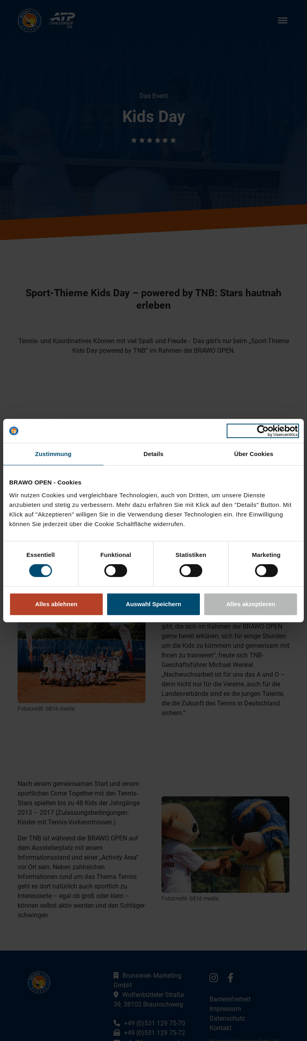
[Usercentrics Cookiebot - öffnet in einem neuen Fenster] (263, 431)
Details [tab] (153, 453)
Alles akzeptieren (250, 604)
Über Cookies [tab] (253, 453)
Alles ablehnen (56, 604)
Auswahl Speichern (153, 604)
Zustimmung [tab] (53, 453)
